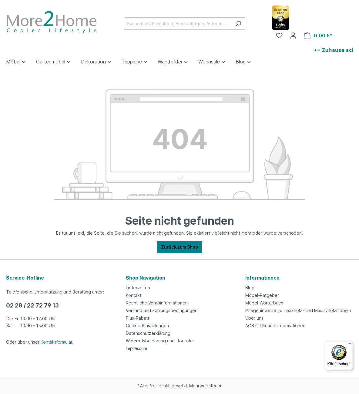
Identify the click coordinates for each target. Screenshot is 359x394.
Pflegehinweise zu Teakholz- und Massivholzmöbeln (298, 310)
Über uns (254, 318)
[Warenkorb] (318, 36)
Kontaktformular (56, 342)
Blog (249, 287)
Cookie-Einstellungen (147, 325)
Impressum (136, 348)
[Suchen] (238, 23)
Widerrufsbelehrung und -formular (160, 340)
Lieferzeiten (138, 287)
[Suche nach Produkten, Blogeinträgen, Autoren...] (177, 23)
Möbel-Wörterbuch (264, 302)
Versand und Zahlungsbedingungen (161, 310)
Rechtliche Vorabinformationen (157, 302)
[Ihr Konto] (293, 35)
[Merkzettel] (279, 35)
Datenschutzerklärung (148, 333)
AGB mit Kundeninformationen (275, 325)
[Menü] (349, 345)
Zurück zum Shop (179, 247)
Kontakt (133, 295)
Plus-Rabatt (137, 318)
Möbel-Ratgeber (262, 295)
